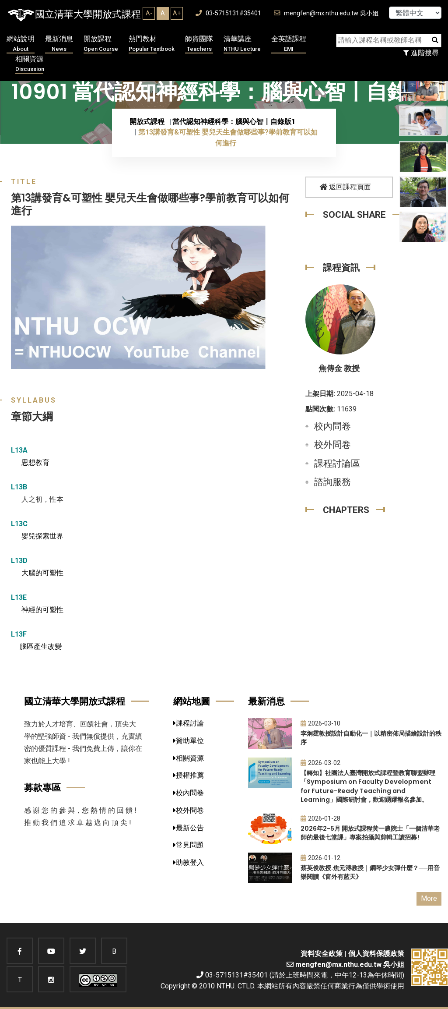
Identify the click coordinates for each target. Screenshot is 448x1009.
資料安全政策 (322, 953)
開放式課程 (147, 121)
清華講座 (242, 44)
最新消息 (59, 44)
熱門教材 (152, 44)
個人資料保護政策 (376, 953)
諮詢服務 (332, 482)
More (429, 898)
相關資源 (29, 64)
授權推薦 (188, 775)
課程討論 (188, 723)
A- (149, 13)
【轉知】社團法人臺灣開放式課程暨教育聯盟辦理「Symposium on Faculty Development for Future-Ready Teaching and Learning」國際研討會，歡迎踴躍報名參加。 (368, 786)
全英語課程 (288, 44)
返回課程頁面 (345, 187)
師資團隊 (199, 44)
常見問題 (188, 845)
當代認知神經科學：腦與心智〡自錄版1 (233, 121)
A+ (177, 13)
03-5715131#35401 (228, 13)
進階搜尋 (421, 53)
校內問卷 (332, 426)
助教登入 (188, 862)
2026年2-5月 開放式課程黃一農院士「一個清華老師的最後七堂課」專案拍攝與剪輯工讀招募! (370, 833)
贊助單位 (188, 740)
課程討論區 (337, 463)
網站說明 (21, 44)
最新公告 (188, 828)
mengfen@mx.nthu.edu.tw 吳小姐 (326, 13)
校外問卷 (332, 444)
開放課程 (101, 44)
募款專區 (42, 787)
